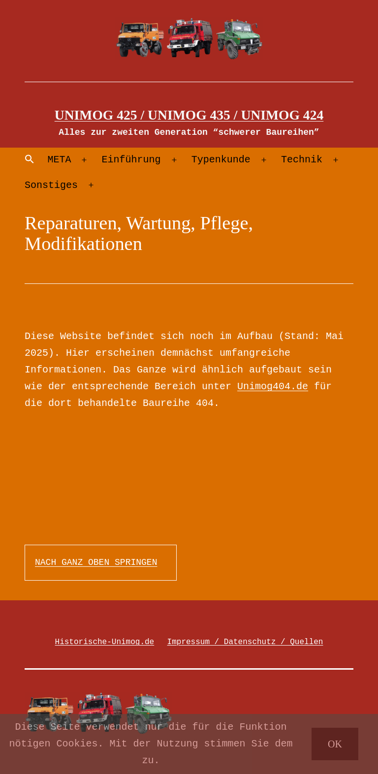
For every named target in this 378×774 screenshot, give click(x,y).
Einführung (131, 159)
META (59, 159)
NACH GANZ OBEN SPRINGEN (96, 562)
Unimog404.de (272, 386)
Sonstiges (51, 185)
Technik (301, 159)
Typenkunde (221, 159)
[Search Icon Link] (29, 160)
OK (335, 744)
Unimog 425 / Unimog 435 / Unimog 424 (189, 115)
